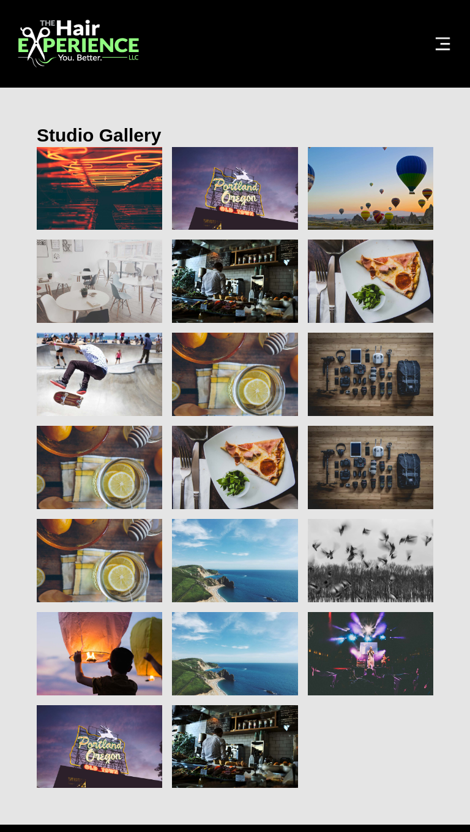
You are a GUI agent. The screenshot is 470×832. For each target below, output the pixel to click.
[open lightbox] (99, 188)
